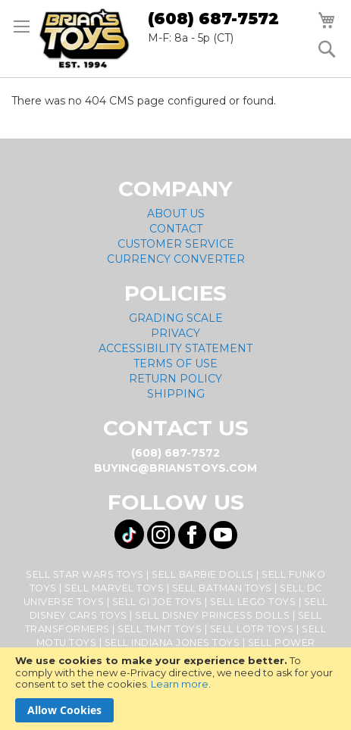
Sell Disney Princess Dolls (212, 615)
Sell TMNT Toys (160, 629)
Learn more (179, 684)
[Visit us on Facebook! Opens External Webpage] (192, 535)
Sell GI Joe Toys (157, 601)
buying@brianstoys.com (175, 468)
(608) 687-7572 (213, 18)
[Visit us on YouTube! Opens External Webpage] (223, 535)
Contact (175, 229)
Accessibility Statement (175, 348)
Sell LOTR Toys (252, 629)
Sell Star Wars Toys (85, 574)
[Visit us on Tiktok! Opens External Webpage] (129, 534)
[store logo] (84, 39)
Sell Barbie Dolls (203, 574)
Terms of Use (175, 363)
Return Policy (175, 378)
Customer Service (176, 244)
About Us (176, 213)
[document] (175, 688)
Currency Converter (176, 259)
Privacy (175, 333)
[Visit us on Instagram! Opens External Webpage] (161, 535)
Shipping (176, 394)
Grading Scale (176, 318)
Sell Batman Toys (222, 588)
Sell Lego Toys (253, 601)
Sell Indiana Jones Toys (172, 642)
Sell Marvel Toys (114, 588)
